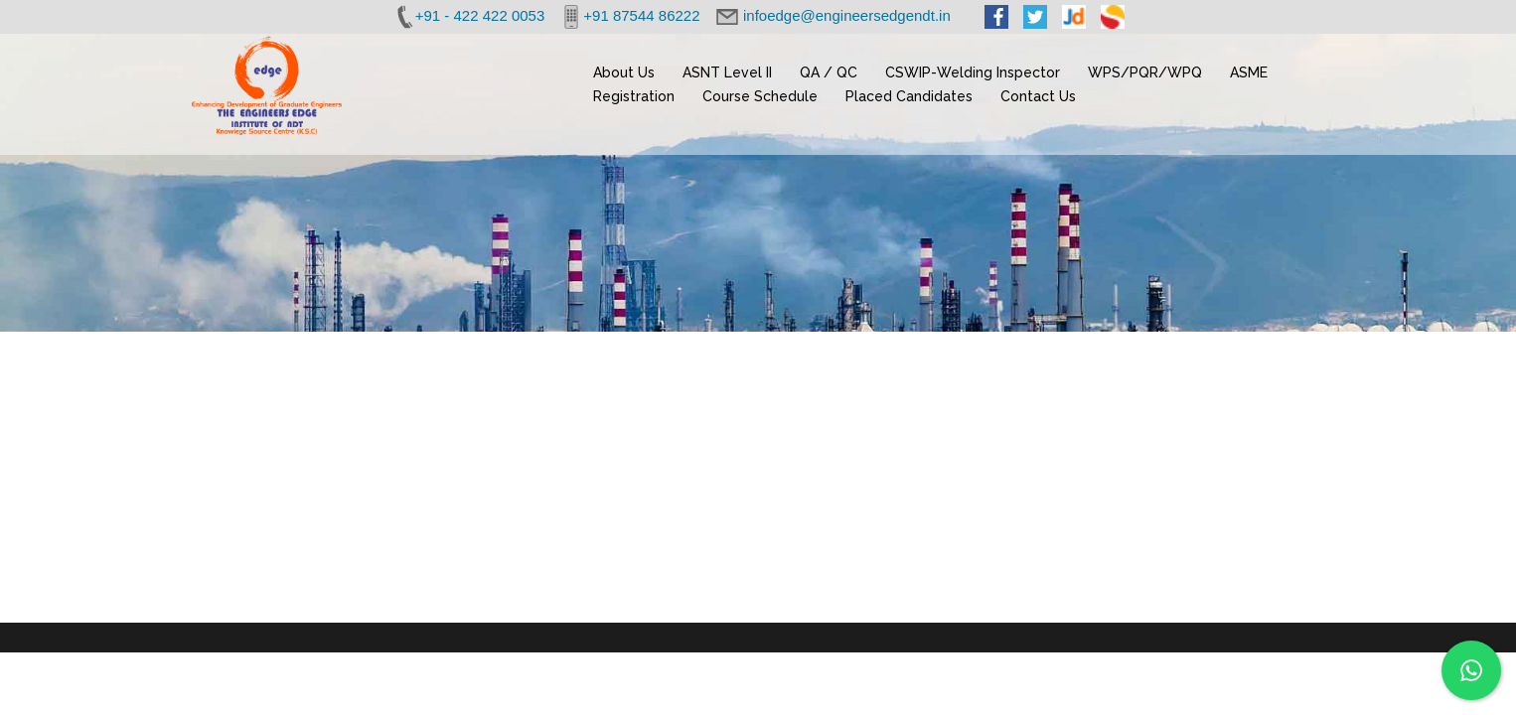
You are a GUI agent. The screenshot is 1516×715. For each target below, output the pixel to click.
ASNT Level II (727, 72)
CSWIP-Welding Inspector (972, 72)
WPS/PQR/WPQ (1145, 72)
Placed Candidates (909, 96)
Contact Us (1038, 96)
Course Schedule (760, 96)
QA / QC (828, 72)
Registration (634, 96)
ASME (1249, 72)
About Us (624, 72)
